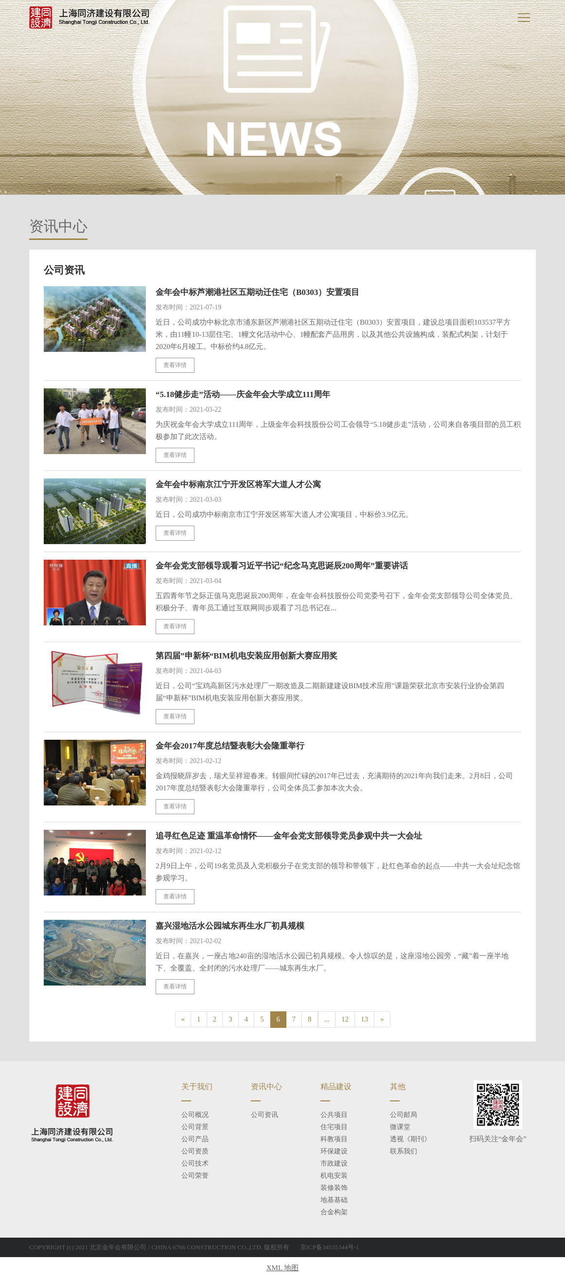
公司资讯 (264, 1114)
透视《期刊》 (410, 1139)
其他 (398, 1086)
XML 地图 (282, 1268)
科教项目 (334, 1139)
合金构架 (334, 1212)
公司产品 (195, 1139)
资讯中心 (266, 1086)
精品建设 (336, 1086)
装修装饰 (334, 1187)
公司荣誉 (195, 1175)
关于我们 (196, 1086)
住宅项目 (334, 1127)
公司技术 (195, 1163)
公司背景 (195, 1127)
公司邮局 (403, 1114)
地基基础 (334, 1200)
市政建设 (334, 1163)
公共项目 (334, 1114)
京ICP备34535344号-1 (329, 1247)
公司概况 (195, 1114)
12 (345, 1019)
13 (364, 1019)
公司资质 (195, 1151)
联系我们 (403, 1151)
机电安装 (334, 1175)
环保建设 (334, 1151)
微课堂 (400, 1127)
